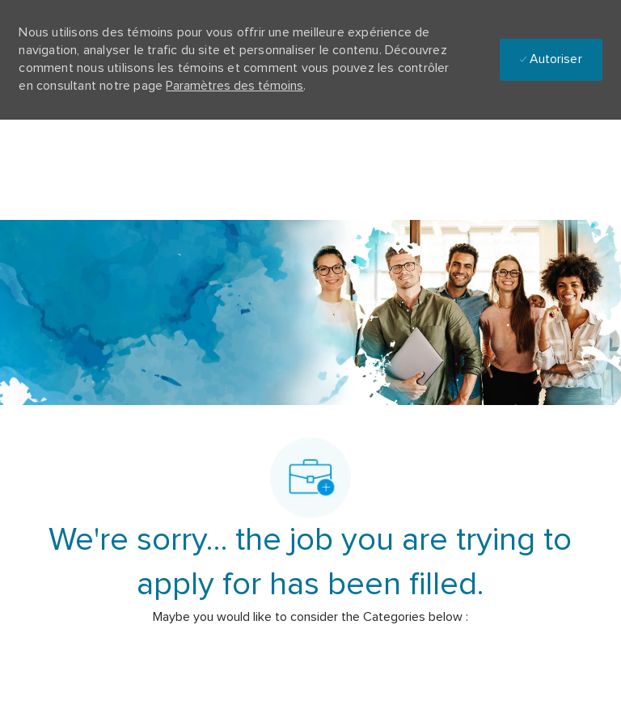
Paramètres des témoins (234, 85)
